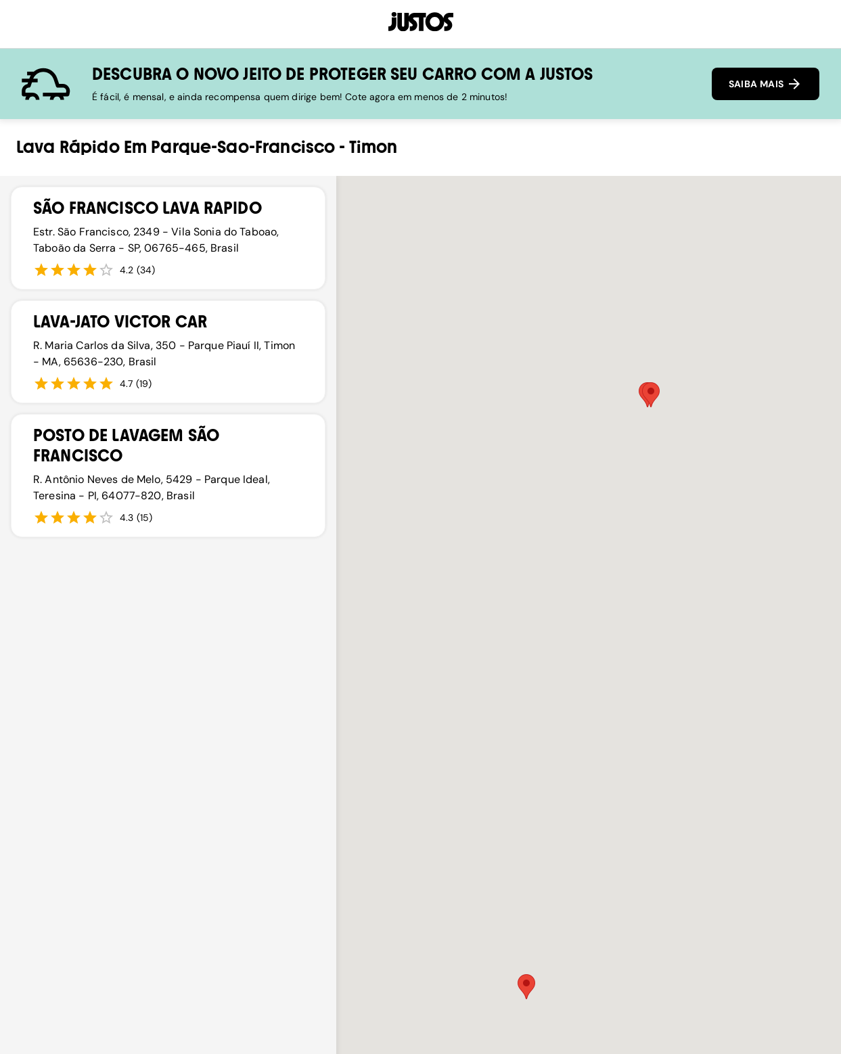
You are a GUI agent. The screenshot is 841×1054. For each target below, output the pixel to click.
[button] (526, 986)
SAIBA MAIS (765, 83)
